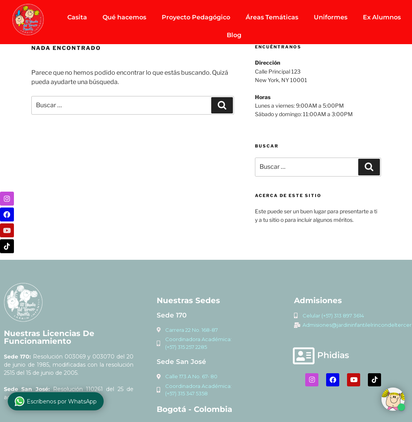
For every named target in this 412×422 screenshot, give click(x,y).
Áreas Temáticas (272, 17)
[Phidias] (303, 355)
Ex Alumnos (382, 17)
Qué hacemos (124, 17)
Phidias (333, 355)
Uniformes (330, 17)
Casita (77, 17)
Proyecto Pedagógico (196, 17)
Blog (234, 35)
